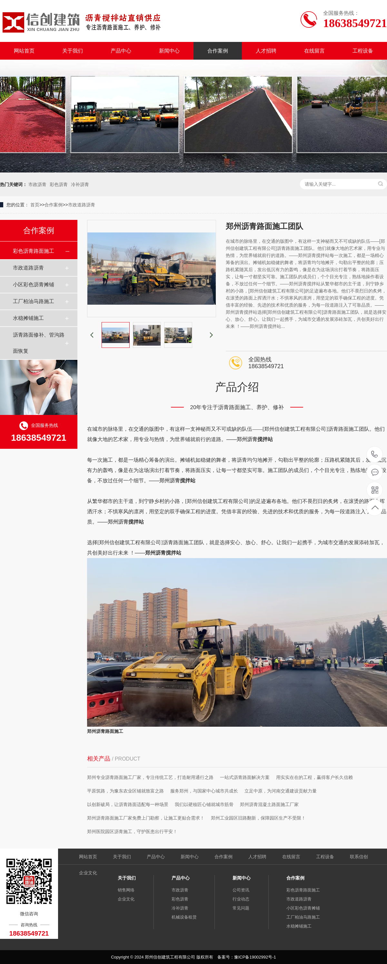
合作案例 (217, 51)
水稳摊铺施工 (28, 318)
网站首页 (24, 51)
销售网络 (126, 890)
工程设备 (362, 51)
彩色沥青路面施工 (33, 251)
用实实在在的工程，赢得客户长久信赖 (314, 777)
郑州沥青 (247, 439)
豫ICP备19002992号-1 (255, 957)
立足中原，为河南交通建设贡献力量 (280, 790)
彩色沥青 (59, 184)
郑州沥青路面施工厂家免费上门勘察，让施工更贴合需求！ (145, 818)
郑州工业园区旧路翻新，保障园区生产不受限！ (258, 818)
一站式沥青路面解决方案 (245, 777)
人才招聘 (266, 51)
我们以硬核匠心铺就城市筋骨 (204, 804)
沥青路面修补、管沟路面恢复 (38, 343)
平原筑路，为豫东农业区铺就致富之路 (125, 790)
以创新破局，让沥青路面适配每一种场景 (127, 804)
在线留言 (314, 51)
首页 (34, 204)
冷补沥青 (80, 184)
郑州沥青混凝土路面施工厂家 (269, 804)
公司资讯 (241, 890)
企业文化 (88, 872)
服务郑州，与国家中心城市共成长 (204, 790)
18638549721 (374, 454)
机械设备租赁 (184, 917)
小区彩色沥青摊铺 (33, 284)
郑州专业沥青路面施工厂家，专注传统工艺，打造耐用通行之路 (150, 777)
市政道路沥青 (81, 204)
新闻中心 (169, 51)
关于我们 (72, 51)
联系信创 (359, 856)
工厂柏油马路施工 (33, 301)
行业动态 (241, 899)
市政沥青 (37, 184)
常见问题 (241, 908)
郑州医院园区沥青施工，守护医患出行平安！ (132, 831)
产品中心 (121, 51)
